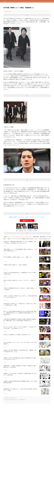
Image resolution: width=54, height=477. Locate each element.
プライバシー (17, 414)
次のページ (27, 235)
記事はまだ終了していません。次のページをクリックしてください (27, 231)
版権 (20, 414)
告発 (10, 11)
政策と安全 (11, 414)
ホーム (5, 1)
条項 (14, 414)
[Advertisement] (27, 188)
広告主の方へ (23, 414)
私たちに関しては (6, 414)
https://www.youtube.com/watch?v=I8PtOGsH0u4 (20, 251)
